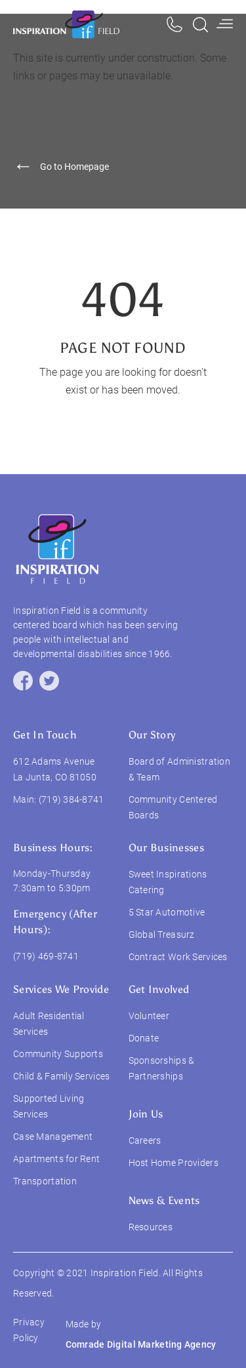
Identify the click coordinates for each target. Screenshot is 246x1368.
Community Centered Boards (173, 807)
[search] (200, 24)
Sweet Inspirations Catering (168, 882)
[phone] (174, 24)
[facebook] (23, 681)
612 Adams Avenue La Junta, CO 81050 (54, 769)
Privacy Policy (29, 1330)
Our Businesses (166, 847)
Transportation (45, 1181)
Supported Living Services (48, 1106)
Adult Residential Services (49, 1024)
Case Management (52, 1136)
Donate (144, 1038)
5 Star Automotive (167, 912)
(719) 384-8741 (71, 799)
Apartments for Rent (56, 1159)
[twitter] (49, 681)
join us (146, 1114)
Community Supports (58, 1054)
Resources (151, 1227)
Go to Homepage (61, 167)
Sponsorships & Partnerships (162, 1068)
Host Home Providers (173, 1162)
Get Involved (159, 989)
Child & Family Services (61, 1076)
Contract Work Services (178, 957)
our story (152, 735)
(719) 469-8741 (46, 956)
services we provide (61, 989)
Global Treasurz (162, 934)
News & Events (164, 1200)
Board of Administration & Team (179, 769)
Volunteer (149, 1016)
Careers (145, 1140)
